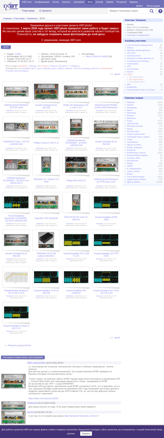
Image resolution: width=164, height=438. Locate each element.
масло (30, 412)
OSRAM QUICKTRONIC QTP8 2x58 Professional (106, 106)
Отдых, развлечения (136, 134)
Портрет (130, 115)
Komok (99, 2)
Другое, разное (133, 182)
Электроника (132, 64)
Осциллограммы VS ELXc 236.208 (46, 291)
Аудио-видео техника (136, 179)
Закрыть (86, 433)
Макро (130, 129)
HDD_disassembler (36, 363)
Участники (28, 10)
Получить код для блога (19, 345)
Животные (131, 113)
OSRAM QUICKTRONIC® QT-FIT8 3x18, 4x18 (106, 180)
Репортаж (131, 150)
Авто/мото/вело (134, 56)
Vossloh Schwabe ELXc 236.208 (46, 106)
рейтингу (95, 68)
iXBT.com (27, 2)
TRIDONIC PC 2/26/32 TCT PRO (46, 180)
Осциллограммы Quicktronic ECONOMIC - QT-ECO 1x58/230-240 (16, 218)
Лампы (130, 48)
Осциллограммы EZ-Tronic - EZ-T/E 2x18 (106, 291)
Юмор (129, 174)
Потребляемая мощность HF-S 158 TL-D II (16, 291)
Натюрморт (132, 107)
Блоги (56, 2)
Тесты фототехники (135, 176)
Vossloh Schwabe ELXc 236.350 (16, 254)
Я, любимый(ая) (134, 168)
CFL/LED (131, 53)
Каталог (66, 2)
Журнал (134, 2)
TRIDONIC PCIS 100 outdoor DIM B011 (46, 254)
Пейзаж (130, 105)
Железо (130, 72)
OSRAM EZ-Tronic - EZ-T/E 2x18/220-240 (16, 142)
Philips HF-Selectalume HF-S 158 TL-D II (76, 106)
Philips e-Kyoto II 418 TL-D (46, 143)
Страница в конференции (138, 35)
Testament (32, 18)
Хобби (18, 54)
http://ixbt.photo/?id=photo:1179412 (80, 416)
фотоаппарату (22, 71)
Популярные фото (137, 82)
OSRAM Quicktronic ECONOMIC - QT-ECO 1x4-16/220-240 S (16, 180)
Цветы (130, 110)
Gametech (79, 2)
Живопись (131, 118)
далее (117, 74)
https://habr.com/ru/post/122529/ (43, 398)
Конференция (42, 2)
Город (129, 121)
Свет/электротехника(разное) (140, 45)
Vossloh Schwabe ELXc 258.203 (106, 142)
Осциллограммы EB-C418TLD (76, 291)
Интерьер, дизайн (135, 126)
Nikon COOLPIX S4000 (97, 56)
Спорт (129, 139)
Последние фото (136, 77)
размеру (86, 68)
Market (109, 2)
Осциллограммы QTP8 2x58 (106, 218)
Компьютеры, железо (136, 152)
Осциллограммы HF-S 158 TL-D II (76, 254)
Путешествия (133, 131)
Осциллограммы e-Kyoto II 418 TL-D (16, 327)
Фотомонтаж (132, 160)
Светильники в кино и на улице (141, 90)
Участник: (135, 20)
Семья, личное (133, 171)
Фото (90, 2)
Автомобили (132, 142)
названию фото (28, 68)
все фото (63, 66)
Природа (131, 102)
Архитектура (132, 123)
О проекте (45, 10)
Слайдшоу (74, 66)
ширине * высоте (73, 68)
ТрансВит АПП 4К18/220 (46, 218)
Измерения (132, 87)
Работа (130, 163)
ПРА (129, 84)
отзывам (10, 71)
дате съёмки (58, 68)
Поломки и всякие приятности (140, 58)
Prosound (121, 2)
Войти (139, 6)
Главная (7, 18)
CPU (129, 66)
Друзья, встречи (134, 144)
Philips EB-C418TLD (76, 180)
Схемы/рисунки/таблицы (138, 61)
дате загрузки (43, 68)
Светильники (133, 69)
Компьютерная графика (137, 155)
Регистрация (153, 6)
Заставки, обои (133, 158)
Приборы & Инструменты (138, 50)
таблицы (33, 66)
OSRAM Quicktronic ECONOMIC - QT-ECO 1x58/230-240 (76, 142)
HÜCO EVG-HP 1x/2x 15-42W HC (76, 218)
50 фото (54, 66)
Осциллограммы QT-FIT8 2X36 (106, 254)
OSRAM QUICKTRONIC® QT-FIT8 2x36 (16, 106)
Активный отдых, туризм (138, 137)
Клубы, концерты (134, 147)
